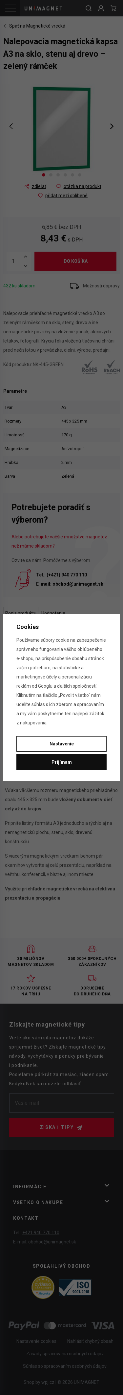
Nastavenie (62, 743)
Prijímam (61, 762)
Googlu (45, 686)
